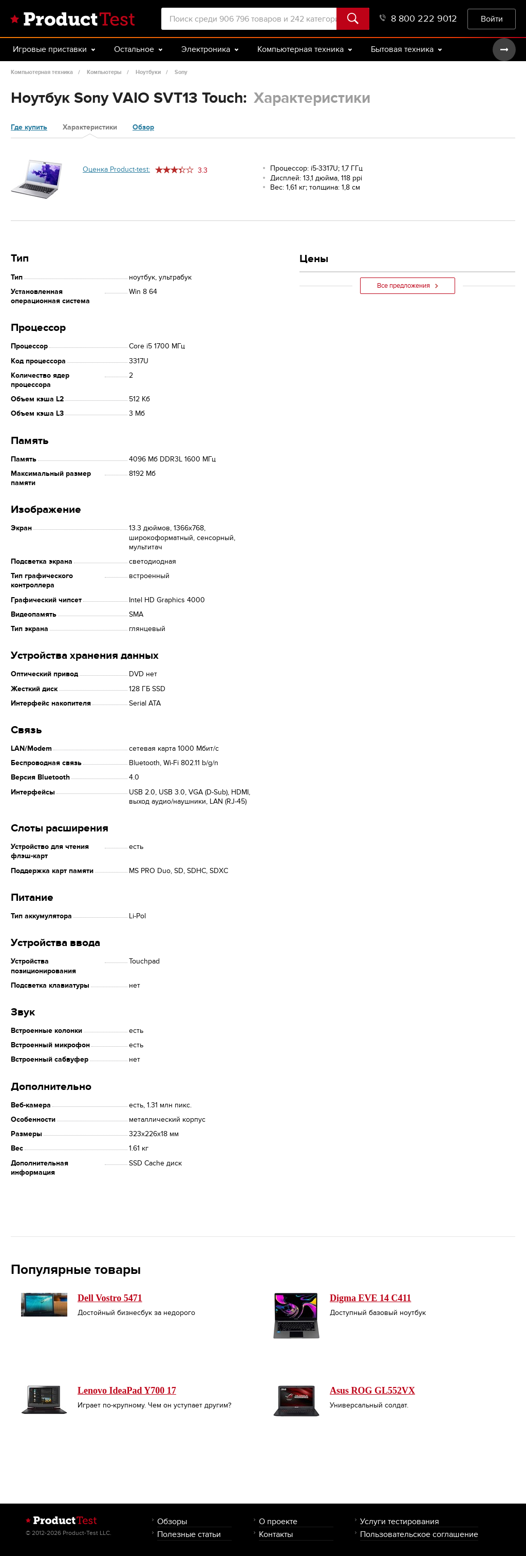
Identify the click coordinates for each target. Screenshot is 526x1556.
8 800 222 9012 (418, 18)
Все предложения (407, 286)
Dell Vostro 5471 (110, 1298)
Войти (492, 19)
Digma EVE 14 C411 (370, 1298)
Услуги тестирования (399, 1521)
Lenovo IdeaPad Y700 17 (127, 1390)
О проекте (278, 1521)
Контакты (276, 1534)
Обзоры (172, 1521)
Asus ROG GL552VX (372, 1390)
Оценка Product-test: (116, 169)
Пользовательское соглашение (419, 1534)
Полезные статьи (189, 1534)
